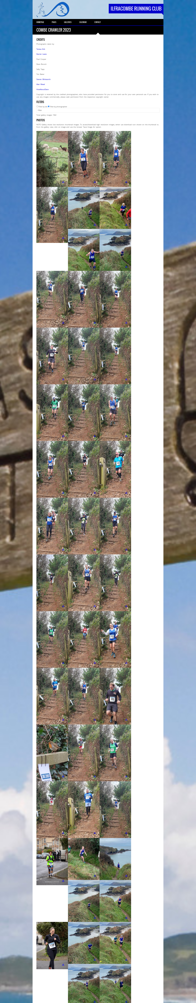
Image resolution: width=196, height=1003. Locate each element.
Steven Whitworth (43, 79)
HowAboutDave (42, 89)
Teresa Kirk (40, 49)
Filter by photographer (58, 106)
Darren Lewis (41, 54)
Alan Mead (40, 84)
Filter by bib (42, 106)
